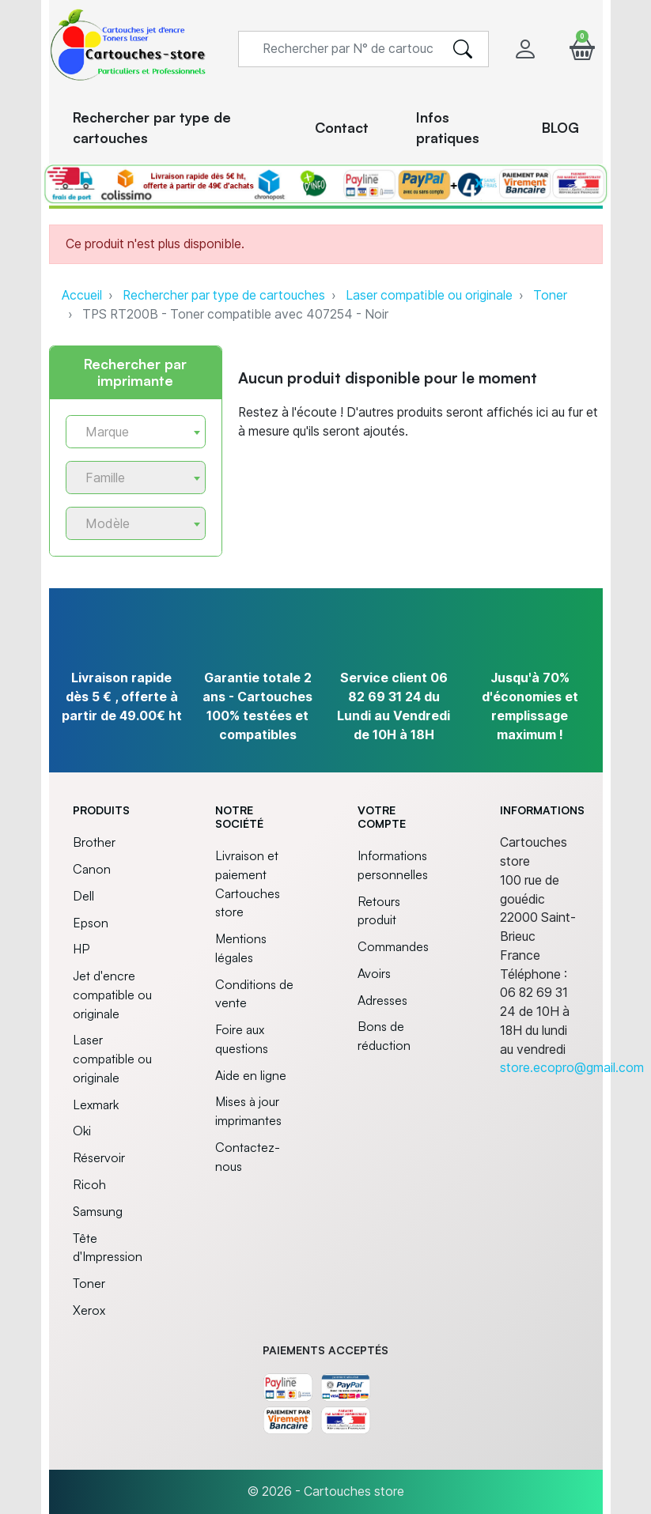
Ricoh (89, 1184)
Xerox (89, 1310)
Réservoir (99, 1157)
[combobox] (136, 431)
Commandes (393, 946)
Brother (94, 842)
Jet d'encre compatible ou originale (112, 994)
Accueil (82, 295)
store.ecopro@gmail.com (572, 1067)
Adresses (382, 1000)
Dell (83, 896)
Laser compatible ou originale (429, 295)
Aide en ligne (250, 1075)
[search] (463, 49)
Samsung (98, 1211)
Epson (90, 923)
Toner (550, 295)
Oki (82, 1130)
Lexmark (96, 1104)
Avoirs (374, 973)
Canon (92, 869)
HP (81, 949)
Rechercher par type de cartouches (224, 295)
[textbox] (129, 432)
